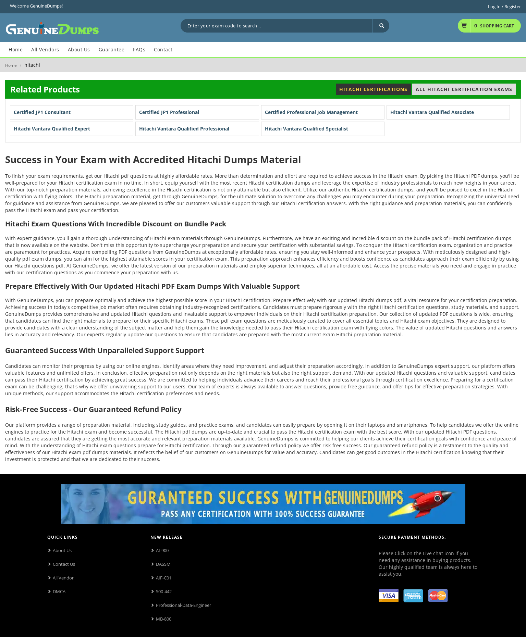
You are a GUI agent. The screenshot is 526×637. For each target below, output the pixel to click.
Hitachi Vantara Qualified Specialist (306, 128)
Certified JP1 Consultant (42, 112)
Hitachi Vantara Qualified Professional (184, 128)
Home (11, 65)
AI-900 (162, 550)
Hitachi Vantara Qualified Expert (52, 128)
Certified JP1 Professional (169, 112)
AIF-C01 (163, 578)
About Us (62, 550)
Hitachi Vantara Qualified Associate (432, 112)
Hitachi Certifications (373, 89)
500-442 (164, 591)
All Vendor (63, 578)
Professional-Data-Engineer (183, 605)
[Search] (380, 26)
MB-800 (163, 619)
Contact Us (64, 564)
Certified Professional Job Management (311, 112)
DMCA (59, 591)
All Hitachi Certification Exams (464, 89)
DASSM (163, 564)
